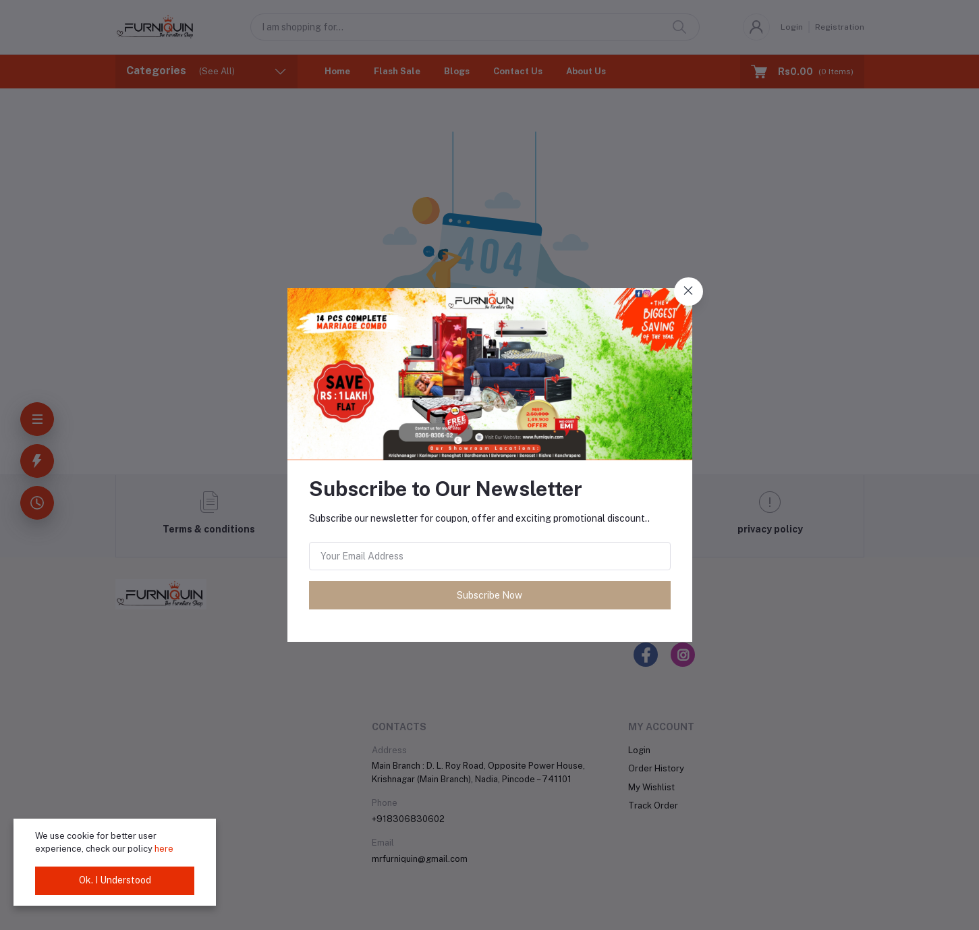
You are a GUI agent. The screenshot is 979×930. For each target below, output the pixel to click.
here (164, 849)
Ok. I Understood (115, 880)
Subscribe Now (489, 595)
